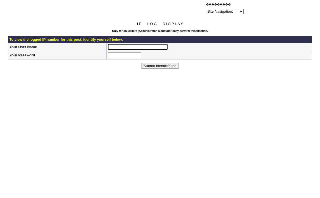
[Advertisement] (140, 9)
